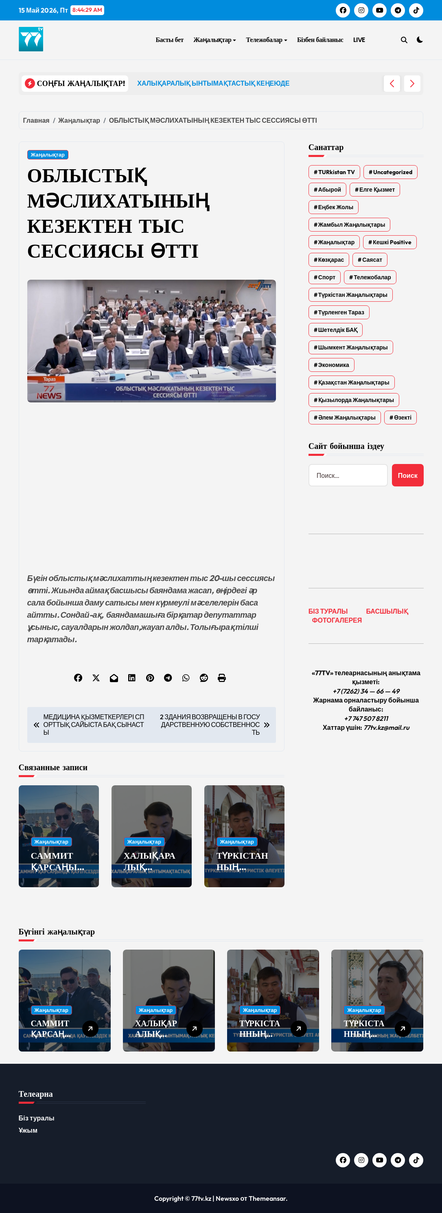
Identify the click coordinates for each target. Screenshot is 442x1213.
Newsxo (227, 1198)
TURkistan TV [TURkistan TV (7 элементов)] (336, 172)
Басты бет (169, 39)
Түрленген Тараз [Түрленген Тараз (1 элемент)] (341, 312)
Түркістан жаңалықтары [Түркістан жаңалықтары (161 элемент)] (352, 294)
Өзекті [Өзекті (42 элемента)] (402, 417)
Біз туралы (37, 1118)
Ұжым (28, 1130)
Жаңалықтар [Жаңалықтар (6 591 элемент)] (336, 242)
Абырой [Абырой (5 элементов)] (329, 189)
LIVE (359, 39)
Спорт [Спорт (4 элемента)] (326, 277)
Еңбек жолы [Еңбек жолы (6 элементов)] (335, 207)
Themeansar (267, 1198)
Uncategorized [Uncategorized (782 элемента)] (392, 172)
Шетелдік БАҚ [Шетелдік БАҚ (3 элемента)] (338, 330)
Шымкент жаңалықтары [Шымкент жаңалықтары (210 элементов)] (353, 347)
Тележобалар (266, 39)
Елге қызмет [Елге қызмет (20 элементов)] (377, 189)
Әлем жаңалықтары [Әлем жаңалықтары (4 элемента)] (347, 417)
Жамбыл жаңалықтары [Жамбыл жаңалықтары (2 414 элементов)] (351, 224)
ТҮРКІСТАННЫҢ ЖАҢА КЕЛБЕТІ (364, 1039)
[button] (412, 83)
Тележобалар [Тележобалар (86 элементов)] (372, 277)
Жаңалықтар (214, 39)
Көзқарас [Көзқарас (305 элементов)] (331, 259)
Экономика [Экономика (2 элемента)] (333, 365)
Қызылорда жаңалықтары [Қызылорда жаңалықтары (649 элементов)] (356, 400)
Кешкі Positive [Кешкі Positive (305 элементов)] (392, 242)
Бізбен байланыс (320, 39)
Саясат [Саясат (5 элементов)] (372, 259)
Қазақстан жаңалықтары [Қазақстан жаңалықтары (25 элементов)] (353, 382)
